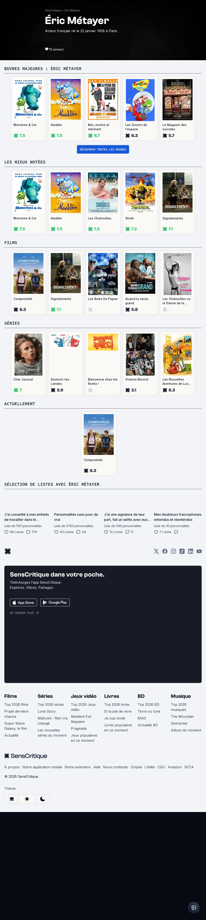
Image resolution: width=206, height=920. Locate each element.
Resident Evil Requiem (81, 827)
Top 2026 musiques (179, 815)
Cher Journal (23, 487)
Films (10, 804)
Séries (45, 804)
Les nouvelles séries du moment (52, 840)
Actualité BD (148, 833)
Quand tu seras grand (136, 409)
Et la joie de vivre (118, 819)
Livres (111, 804)
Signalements (173, 326)
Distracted (179, 831)
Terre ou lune (149, 819)
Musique (181, 804)
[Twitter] (156, 660)
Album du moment (186, 838)
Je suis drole (114, 826)
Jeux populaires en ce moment (84, 846)
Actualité (11, 843)
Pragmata (79, 836)
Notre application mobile (42, 875)
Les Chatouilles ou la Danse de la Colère (177, 409)
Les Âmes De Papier (103, 407)
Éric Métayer (72, 118)
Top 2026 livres (117, 812)
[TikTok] (182, 660)
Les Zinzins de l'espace (136, 235)
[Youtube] (199, 660)
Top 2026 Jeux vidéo (83, 815)
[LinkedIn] (190, 660)
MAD (142, 826)
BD (141, 804)
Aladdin (56, 233)
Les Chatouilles (99, 326)
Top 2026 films (16, 812)
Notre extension (78, 875)
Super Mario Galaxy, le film (15, 834)
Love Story (47, 819)
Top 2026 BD (148, 812)
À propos (12, 875)
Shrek (129, 326)
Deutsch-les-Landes (61, 489)
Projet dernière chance (16, 822)
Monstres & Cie (24, 233)
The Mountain (182, 824)
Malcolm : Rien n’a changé (52, 828)
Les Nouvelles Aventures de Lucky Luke (177, 489)
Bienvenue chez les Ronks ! (103, 489)
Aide (96, 875)
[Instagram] (173, 660)
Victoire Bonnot (136, 487)
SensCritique (53, 118)
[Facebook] (164, 660)
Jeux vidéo (84, 804)
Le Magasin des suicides (175, 235)
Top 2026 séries (51, 812)
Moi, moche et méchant (98, 235)
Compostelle (22, 407)
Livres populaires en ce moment (118, 835)
